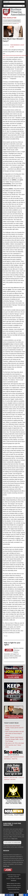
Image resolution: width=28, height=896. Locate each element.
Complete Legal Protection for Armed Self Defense (14, 756)
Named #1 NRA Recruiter (11, 777)
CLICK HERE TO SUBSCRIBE (12, 21)
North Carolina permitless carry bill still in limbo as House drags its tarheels (14, 733)
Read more (14, 838)
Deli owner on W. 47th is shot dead (14, 743)
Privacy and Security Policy (13, 889)
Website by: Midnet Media (14, 892)
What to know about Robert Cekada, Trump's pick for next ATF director (14, 727)
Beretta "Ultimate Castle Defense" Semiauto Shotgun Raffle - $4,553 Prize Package (14, 739)
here (18, 23)
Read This (14, 758)
